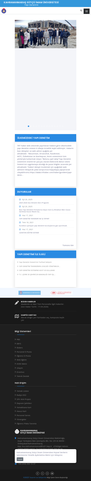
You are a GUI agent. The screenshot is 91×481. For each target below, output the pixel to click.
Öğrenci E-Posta (24, 356)
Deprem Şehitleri (24, 403)
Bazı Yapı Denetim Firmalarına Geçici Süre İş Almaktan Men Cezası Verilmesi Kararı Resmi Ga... (44, 211)
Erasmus (20, 372)
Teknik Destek (23, 376)
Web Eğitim (22, 360)
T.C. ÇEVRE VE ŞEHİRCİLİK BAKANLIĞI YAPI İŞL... (37, 274)
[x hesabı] (42, 473)
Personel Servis (23, 415)
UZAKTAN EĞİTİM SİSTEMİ (29, 233)
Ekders (20, 347)
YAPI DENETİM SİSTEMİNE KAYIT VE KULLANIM (37, 270)
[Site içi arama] (81, 10)
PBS (18, 339)
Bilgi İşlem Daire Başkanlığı (57, 477)
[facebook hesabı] (37, 473)
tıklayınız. (59, 455)
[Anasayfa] (3, 11)
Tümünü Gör (68, 245)
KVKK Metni (22, 364)
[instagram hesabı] (47, 473)
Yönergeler (21, 419)
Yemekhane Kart (24, 407)
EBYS (19, 343)
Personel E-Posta (24, 352)
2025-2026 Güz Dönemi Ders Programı (34, 203)
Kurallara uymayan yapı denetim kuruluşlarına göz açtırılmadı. (43, 226)
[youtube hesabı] (52, 473)
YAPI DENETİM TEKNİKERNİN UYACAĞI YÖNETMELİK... (39, 266)
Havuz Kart (21, 411)
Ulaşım (20, 368)
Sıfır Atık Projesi (24, 399)
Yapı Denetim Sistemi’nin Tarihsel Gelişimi (35, 262)
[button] (28, 126)
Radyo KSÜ (21, 395)
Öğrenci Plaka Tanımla (26, 423)
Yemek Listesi (23, 391)
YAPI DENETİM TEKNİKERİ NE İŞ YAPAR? (34, 219)
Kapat (20, 459)
